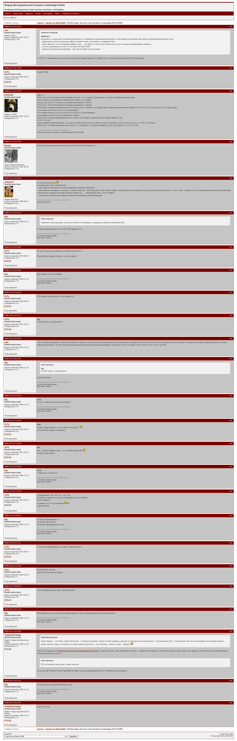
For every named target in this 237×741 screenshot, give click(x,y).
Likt (231, 734)
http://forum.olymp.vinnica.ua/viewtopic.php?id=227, (78, 651)
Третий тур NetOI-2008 (55, 23)
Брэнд (7, 145)
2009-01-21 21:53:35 (12, 178)
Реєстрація (47, 13)
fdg (6, 216)
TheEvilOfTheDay (12, 635)
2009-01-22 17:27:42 (12, 491)
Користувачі (18, 13)
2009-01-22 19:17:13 (12, 609)
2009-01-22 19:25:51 (12, 703)
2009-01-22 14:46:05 (12, 292)
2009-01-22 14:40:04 (12, 247)
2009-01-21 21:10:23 (12, 26)
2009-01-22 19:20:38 (12, 631)
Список (7, 13)
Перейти (41, 735)
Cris (6, 30)
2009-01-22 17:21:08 (12, 466)
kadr (6, 342)
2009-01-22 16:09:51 (12, 338)
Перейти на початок (70, 13)
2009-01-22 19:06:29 (12, 586)
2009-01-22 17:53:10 (12, 566)
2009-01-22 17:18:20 (12, 420)
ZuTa (6, 72)
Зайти (57, 13)
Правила (29, 13)
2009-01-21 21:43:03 (12, 142)
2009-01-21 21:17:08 (12, 68)
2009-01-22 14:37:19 (12, 213)
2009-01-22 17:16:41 (12, 396)
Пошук (38, 13)
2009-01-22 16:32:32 (12, 359)
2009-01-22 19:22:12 (12, 681)
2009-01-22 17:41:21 (12, 543)
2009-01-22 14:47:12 (12, 315)
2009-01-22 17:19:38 (12, 443)
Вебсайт (7, 82)
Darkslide (8, 95)
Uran (6, 570)
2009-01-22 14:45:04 (12, 270)
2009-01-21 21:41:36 (12, 91)
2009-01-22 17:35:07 (12, 515)
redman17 (9, 182)
